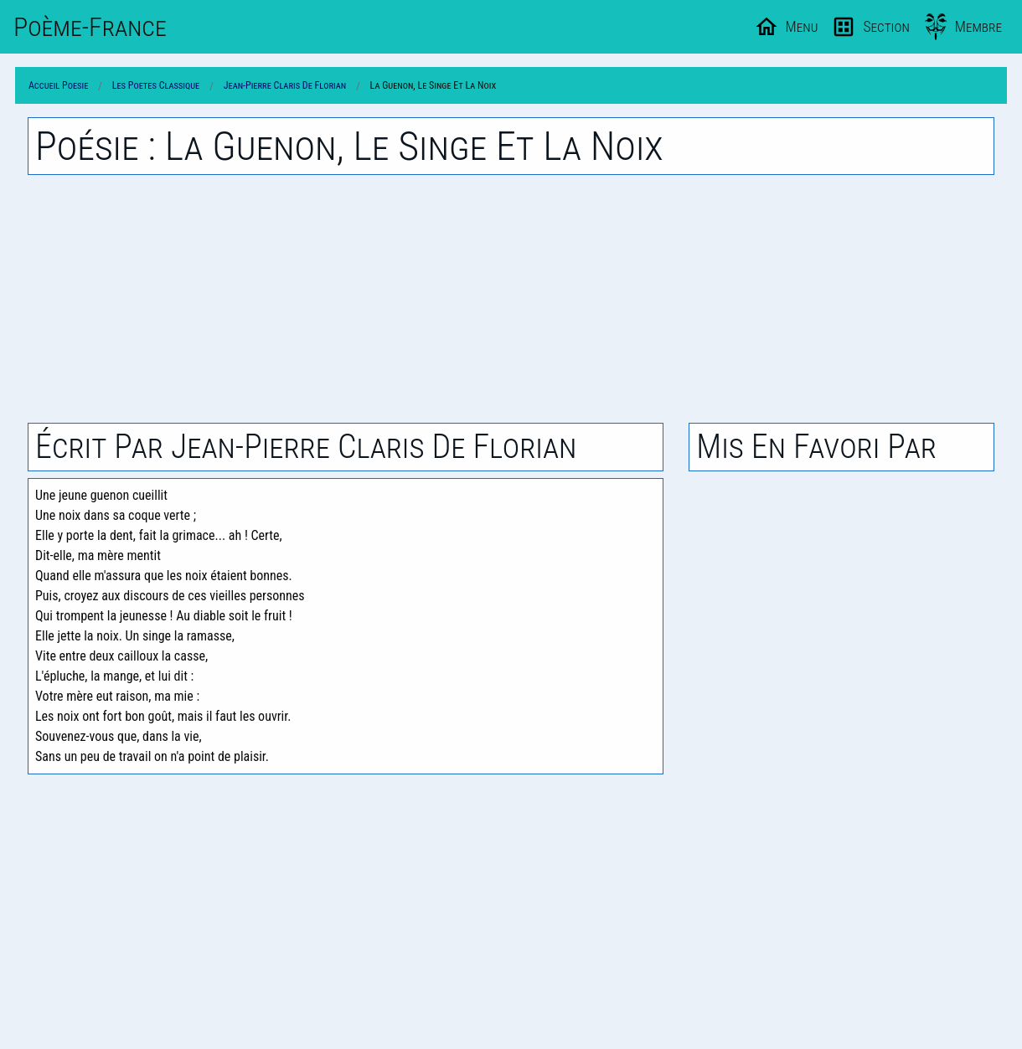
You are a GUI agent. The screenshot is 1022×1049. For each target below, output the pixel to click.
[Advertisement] (511, 299)
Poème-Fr (90, 27)
